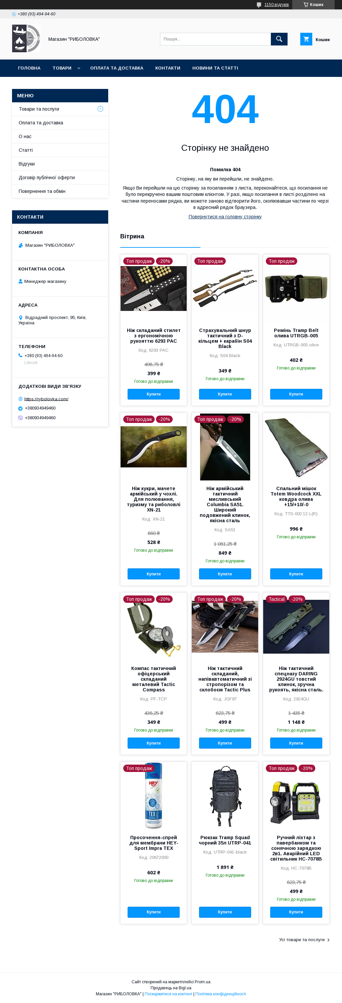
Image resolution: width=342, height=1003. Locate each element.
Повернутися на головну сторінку (225, 216)
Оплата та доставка (116, 68)
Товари (61, 68)
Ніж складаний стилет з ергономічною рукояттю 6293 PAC (154, 336)
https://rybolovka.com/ (46, 398)
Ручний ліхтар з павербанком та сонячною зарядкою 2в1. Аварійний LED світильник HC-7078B (296, 848)
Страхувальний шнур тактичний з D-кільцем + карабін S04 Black (225, 338)
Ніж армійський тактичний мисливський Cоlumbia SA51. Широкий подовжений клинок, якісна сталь (225, 504)
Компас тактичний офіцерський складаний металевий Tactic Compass (153, 679)
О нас (25, 136)
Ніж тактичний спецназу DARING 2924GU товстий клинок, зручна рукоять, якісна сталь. (296, 679)
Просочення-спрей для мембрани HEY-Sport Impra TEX (153, 843)
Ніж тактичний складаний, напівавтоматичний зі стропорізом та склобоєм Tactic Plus (225, 679)
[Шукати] (279, 39)
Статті (26, 150)
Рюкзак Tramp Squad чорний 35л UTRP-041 (225, 840)
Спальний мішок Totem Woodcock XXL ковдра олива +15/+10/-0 (296, 496)
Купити (154, 394)
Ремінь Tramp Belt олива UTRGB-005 (296, 333)
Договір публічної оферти (47, 177)
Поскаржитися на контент (168, 994)
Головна (29, 68)
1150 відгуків (277, 4)
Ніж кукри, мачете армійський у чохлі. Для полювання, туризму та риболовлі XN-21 (153, 499)
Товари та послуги (39, 109)
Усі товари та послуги (302, 939)
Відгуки (27, 163)
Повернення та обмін (42, 191)
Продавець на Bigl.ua (171, 988)
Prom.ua (202, 982)
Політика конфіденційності (220, 994)
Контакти (167, 68)
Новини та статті (215, 68)
